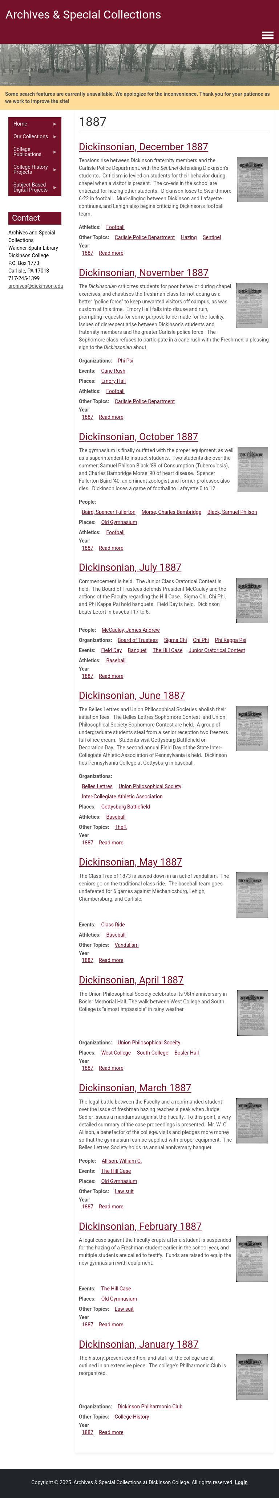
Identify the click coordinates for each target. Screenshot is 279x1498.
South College (152, 1053)
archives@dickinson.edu (35, 286)
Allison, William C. (122, 1161)
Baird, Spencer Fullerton (109, 512)
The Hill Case (167, 650)
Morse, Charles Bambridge (171, 512)
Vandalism (127, 945)
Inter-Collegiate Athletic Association (122, 796)
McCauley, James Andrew (131, 630)
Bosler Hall (186, 1053)
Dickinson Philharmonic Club (150, 1406)
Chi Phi (201, 640)
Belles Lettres (97, 786)
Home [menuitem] (33, 125)
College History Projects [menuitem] (33, 171)
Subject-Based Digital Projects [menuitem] (33, 189)
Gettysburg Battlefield (125, 807)
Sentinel (212, 237)
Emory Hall (113, 381)
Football (115, 227)
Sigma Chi (175, 640)
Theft (121, 827)
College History (132, 1417)
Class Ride (113, 925)
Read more (111, 253)
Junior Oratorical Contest (217, 650)
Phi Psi (125, 361)
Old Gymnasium (119, 522)
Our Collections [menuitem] (33, 138)
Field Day (111, 650)
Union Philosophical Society (150, 786)
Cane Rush (113, 371)
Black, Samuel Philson (232, 512)
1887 (87, 253)
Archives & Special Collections (83, 14)
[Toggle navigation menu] (268, 35)
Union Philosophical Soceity (149, 1042)
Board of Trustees (138, 640)
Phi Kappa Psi (230, 640)
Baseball (115, 660)
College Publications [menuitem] (33, 153)
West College (116, 1053)
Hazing (189, 237)
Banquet (137, 650)
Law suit (124, 1191)
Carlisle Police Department (145, 237)
